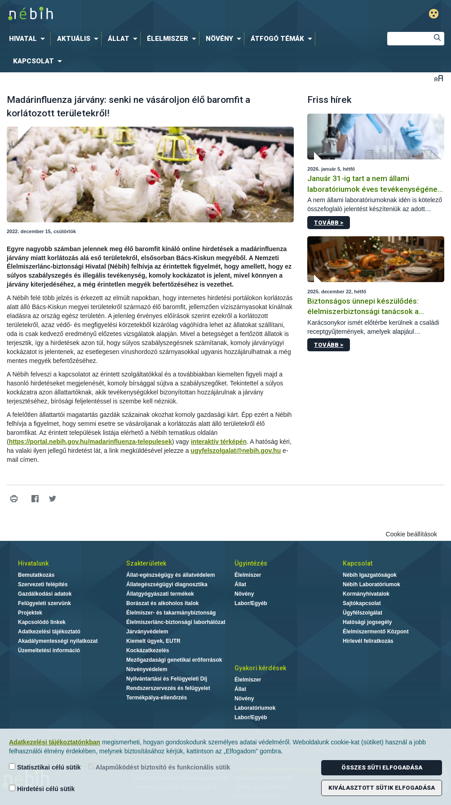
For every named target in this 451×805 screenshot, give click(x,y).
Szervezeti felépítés (43, 584)
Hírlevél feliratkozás (368, 641)
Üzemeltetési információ (49, 650)
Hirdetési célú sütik (42, 788)
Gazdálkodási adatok (44, 594)
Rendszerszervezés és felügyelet (168, 688)
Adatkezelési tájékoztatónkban (54, 742)
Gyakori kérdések (260, 668)
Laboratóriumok (254, 708)
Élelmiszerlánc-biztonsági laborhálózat (176, 622)
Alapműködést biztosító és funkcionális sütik (159, 767)
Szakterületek (146, 563)
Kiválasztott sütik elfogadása (381, 787)
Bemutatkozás (36, 575)
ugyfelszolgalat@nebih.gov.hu (235, 450)
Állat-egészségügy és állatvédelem (170, 575)
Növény (244, 594)
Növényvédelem (146, 669)
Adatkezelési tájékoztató (49, 631)
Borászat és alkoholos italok (162, 603)
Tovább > (328, 222)
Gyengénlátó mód (433, 13)
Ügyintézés (250, 563)
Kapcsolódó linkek (42, 622)
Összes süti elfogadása (381, 767)
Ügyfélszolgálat (362, 613)
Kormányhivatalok (366, 594)
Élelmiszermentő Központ (376, 631)
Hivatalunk (33, 563)
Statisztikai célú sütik (45, 767)
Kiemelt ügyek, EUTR (153, 641)
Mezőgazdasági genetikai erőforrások (174, 660)
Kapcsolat (357, 563)
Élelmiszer (247, 575)
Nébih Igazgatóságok (370, 575)
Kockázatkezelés (147, 650)
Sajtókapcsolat (362, 603)
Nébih (136, 14)
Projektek (30, 613)
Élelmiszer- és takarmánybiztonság (171, 613)
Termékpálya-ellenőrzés (156, 697)
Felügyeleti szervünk (44, 603)
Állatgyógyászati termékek (160, 594)
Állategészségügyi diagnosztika (167, 584)
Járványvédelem (147, 631)
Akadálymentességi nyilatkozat (57, 641)
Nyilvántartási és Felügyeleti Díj (166, 679)
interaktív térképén (219, 441)
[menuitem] (29, 38)
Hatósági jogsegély (367, 622)
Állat (240, 584)
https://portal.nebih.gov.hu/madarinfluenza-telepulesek (90, 441)
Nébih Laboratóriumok (371, 584)
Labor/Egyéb (250, 603)
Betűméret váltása (438, 78)
